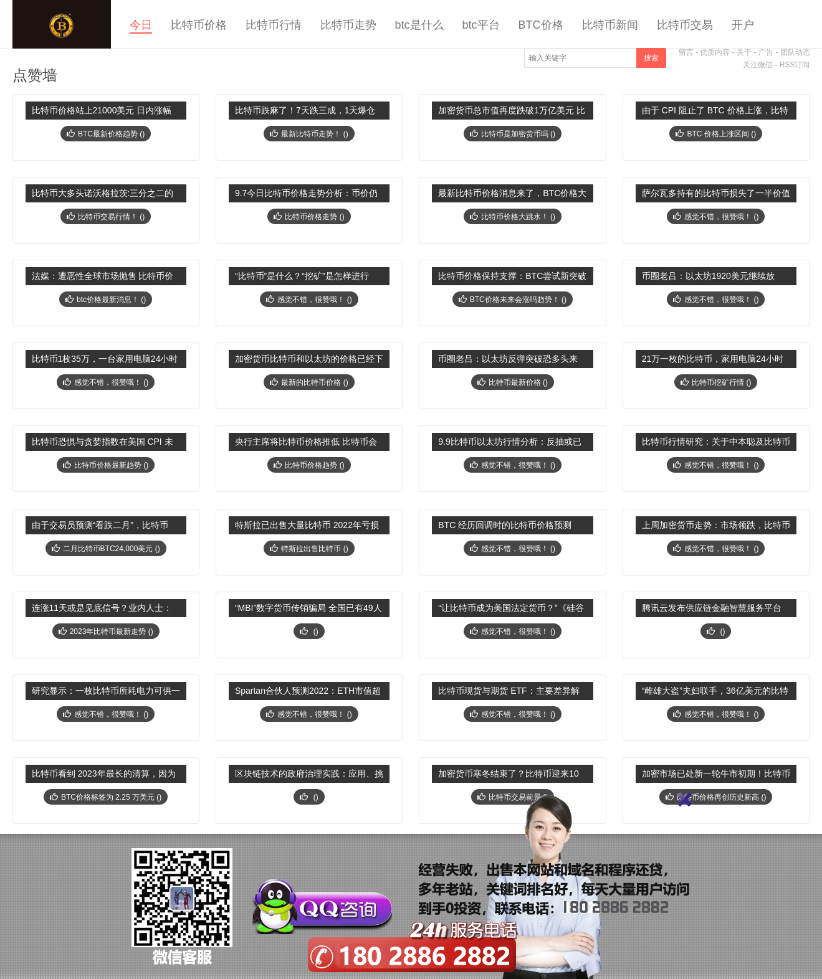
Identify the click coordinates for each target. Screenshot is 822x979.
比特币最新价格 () (512, 382)
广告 (765, 52)
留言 (686, 52)
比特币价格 (199, 25)
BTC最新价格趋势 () (106, 134)
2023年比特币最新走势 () (106, 631)
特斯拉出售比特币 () (309, 548)
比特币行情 (274, 25)
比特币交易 (685, 25)
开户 (743, 25)
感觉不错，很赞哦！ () (715, 216)
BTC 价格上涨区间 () (716, 134)
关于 (744, 52)
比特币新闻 (610, 25)
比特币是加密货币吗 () (512, 134)
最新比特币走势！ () (309, 134)
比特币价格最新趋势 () (105, 465)
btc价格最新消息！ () (105, 299)
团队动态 (795, 52)
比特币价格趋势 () (309, 465)
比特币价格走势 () (309, 216)
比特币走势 (348, 25)
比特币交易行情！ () (106, 216)
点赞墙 (34, 75)
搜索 (651, 58)
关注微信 (758, 64)
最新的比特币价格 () (309, 382)
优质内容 (715, 52)
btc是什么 (419, 25)
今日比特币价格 (61, 24)
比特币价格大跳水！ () (512, 216)
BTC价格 (541, 25)
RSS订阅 (795, 64)
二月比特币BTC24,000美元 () (106, 548)
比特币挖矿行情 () (716, 382)
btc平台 (481, 25)
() (309, 631)
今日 (141, 25)
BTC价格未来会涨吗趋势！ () (512, 299)
